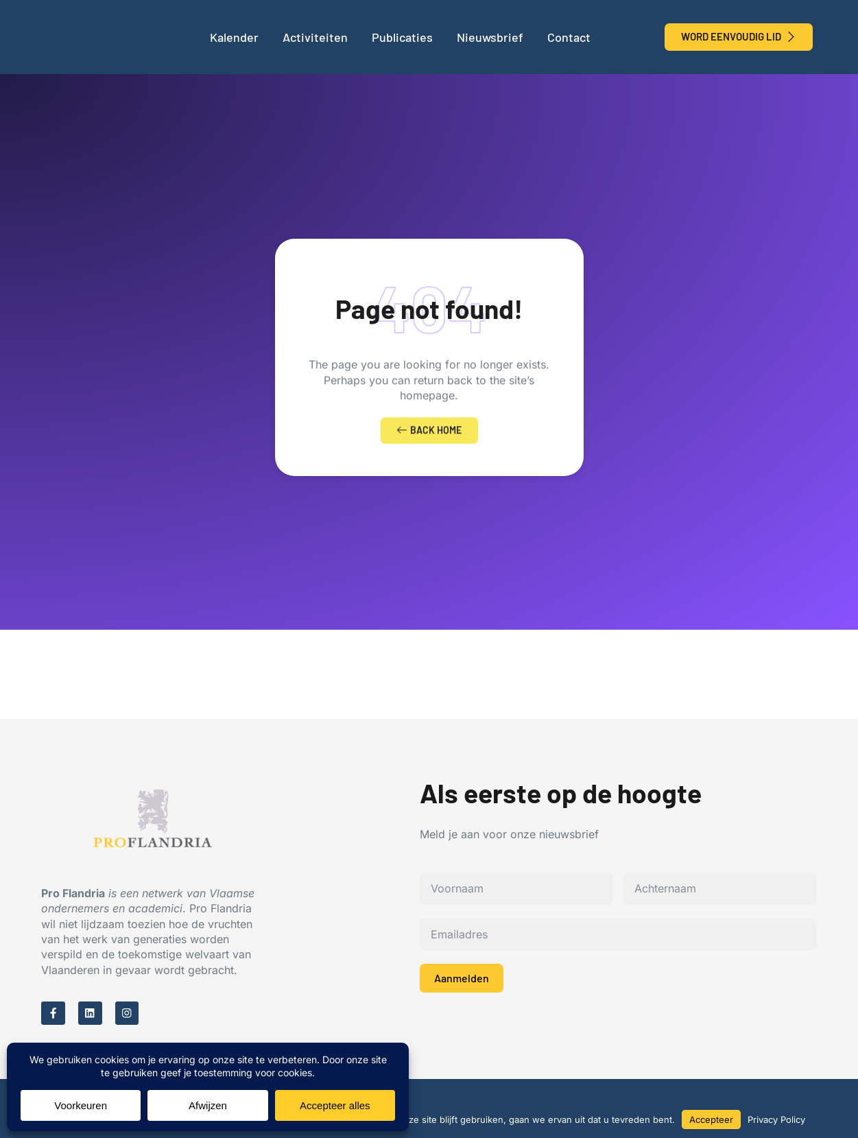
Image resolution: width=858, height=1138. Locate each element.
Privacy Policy (776, 1119)
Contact (569, 37)
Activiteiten (315, 37)
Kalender (234, 37)
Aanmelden (461, 979)
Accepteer (711, 1119)
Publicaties (402, 37)
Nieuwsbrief (490, 37)
